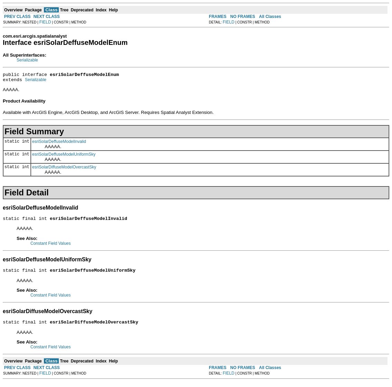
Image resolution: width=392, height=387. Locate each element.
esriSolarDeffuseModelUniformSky (63, 156)
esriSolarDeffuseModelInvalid (59, 143)
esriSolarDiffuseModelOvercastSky (64, 169)
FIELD (45, 22)
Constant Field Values (50, 246)
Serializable (27, 60)
